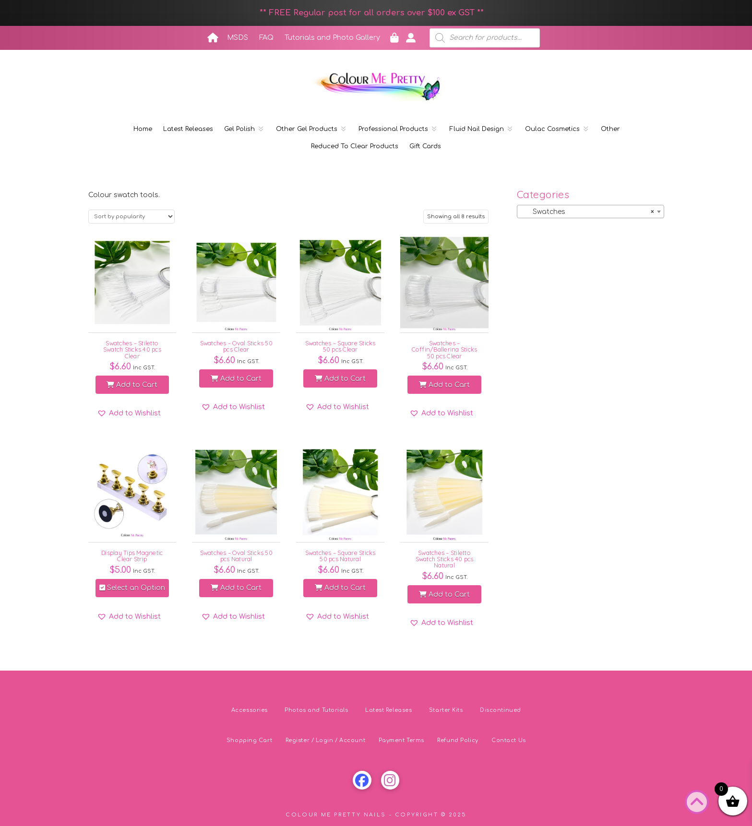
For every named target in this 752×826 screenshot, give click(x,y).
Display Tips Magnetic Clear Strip (132, 556)
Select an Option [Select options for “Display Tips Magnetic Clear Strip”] (132, 587)
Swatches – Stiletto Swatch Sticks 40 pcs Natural (445, 559)
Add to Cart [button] (132, 385)
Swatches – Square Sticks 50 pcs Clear (340, 346)
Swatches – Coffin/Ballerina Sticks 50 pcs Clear (444, 349)
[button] (129, 413)
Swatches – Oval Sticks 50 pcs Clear (236, 346)
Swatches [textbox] (587, 212)
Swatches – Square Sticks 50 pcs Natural (340, 556)
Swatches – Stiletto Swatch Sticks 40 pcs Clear (132, 349)
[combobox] (590, 211)
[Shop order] (131, 217)
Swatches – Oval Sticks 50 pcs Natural (236, 556)
